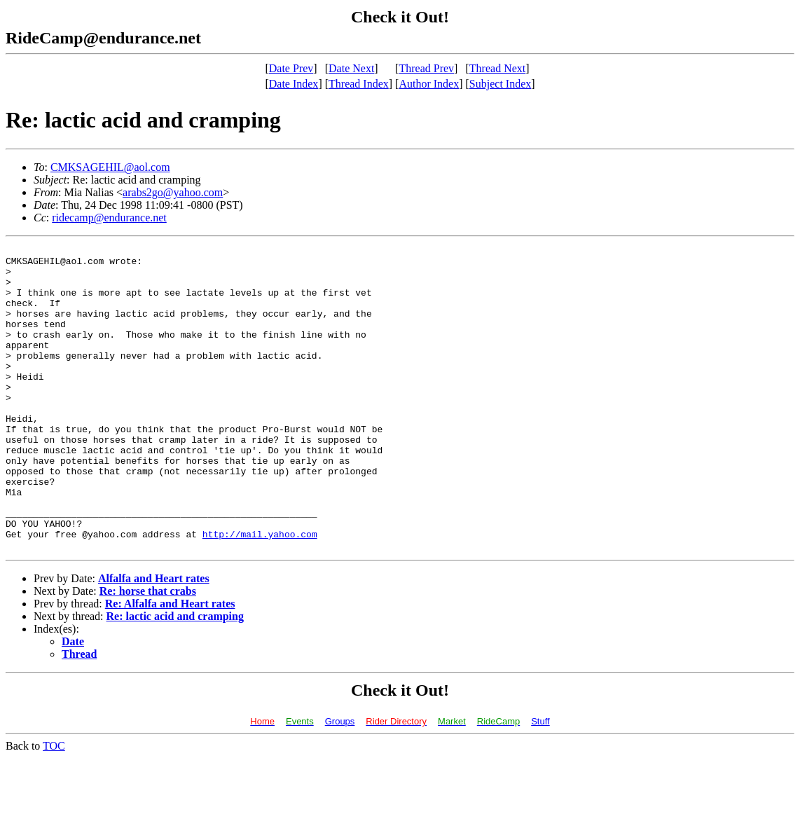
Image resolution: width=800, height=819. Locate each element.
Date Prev (291, 68)
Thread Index (359, 84)
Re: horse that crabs (147, 652)
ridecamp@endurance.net (109, 217)
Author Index (429, 84)
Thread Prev (426, 68)
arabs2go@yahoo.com (173, 192)
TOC (54, 807)
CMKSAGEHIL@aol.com (110, 167)
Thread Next (497, 68)
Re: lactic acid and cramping (175, 677)
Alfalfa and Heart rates (153, 639)
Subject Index (500, 84)
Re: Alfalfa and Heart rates (170, 664)
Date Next (351, 68)
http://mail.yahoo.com (259, 592)
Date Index (294, 84)
